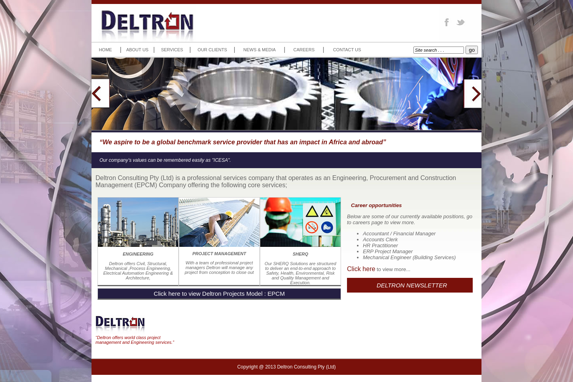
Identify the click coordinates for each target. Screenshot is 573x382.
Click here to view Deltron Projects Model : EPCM (219, 293)
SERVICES (172, 49)
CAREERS (303, 49)
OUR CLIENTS (212, 49)
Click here (361, 269)
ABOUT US (137, 49)
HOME (105, 49)
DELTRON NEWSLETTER (411, 285)
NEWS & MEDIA (260, 49)
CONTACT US (347, 49)
